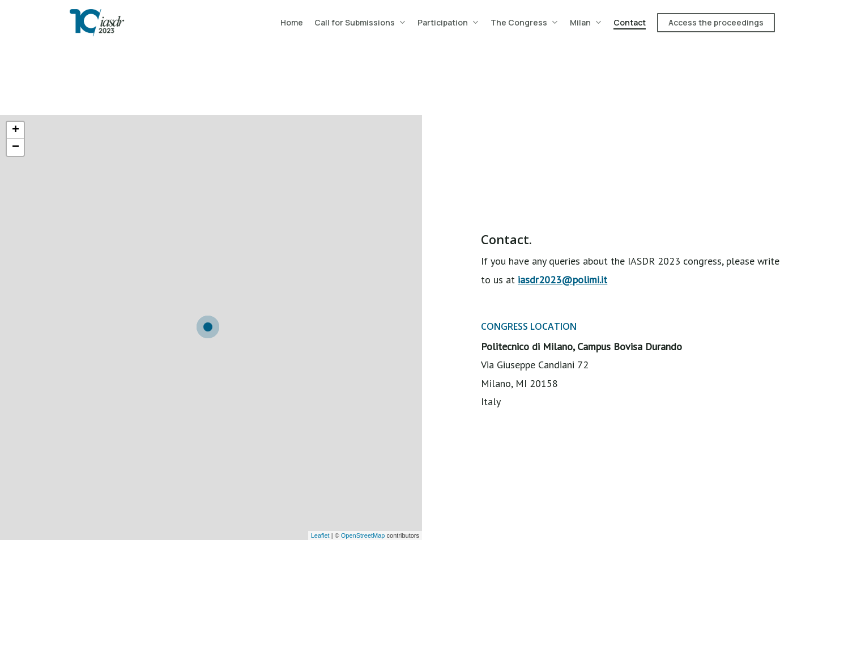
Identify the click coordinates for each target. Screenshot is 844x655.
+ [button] (15, 130)
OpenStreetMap (363, 535)
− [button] (15, 147)
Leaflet (320, 535)
